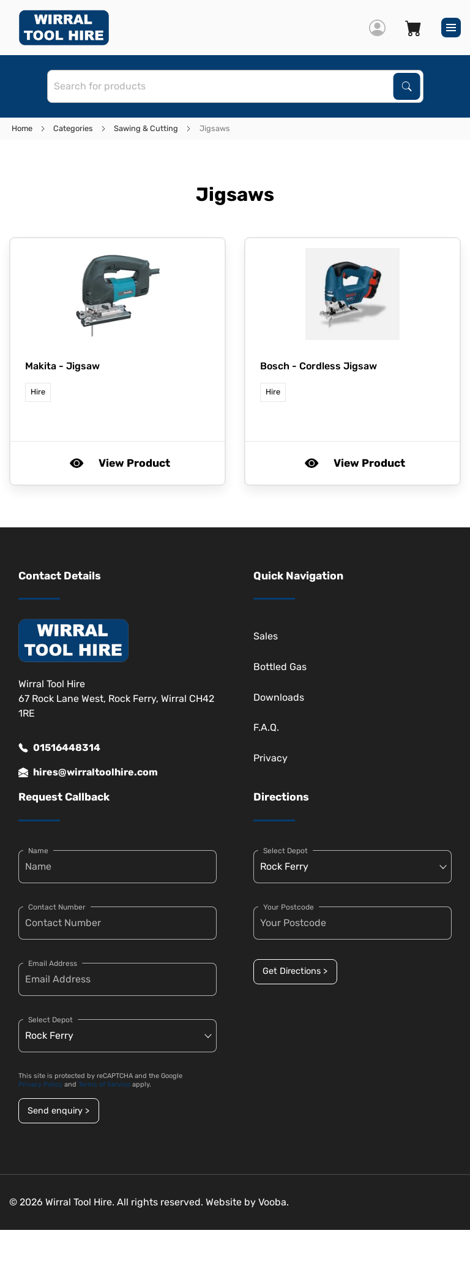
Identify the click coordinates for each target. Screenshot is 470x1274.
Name (38, 850)
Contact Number (57, 907)
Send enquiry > (58, 1111)
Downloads (278, 697)
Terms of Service (104, 1084)
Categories (73, 128)
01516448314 (59, 748)
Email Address (52, 963)
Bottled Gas (280, 667)
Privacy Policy (40, 1084)
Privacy (270, 758)
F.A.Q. (266, 727)
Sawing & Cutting (146, 128)
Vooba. (273, 1202)
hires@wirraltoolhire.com (88, 772)
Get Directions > (295, 971)
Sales (265, 636)
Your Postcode (288, 907)
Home (22, 128)
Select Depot (50, 1020)
